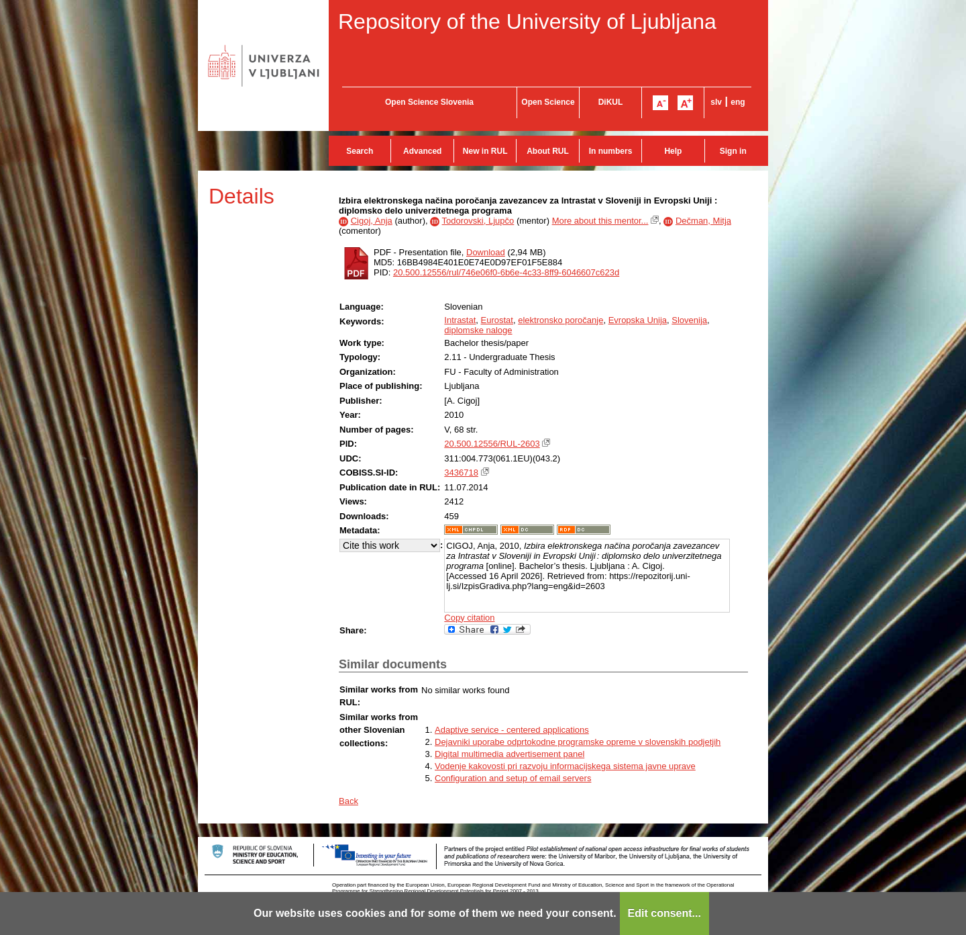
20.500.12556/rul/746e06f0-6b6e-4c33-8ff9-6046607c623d (506, 272)
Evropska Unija (637, 320)
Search (359, 151)
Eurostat (497, 320)
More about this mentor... (600, 221)
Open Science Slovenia (429, 102)
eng (738, 102)
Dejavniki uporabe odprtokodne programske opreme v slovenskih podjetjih (577, 742)
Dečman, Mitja (703, 221)
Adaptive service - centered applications (512, 730)
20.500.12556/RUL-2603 (491, 444)
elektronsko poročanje (560, 320)
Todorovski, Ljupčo (478, 221)
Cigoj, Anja (371, 221)
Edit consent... (664, 913)
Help (673, 151)
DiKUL (610, 102)
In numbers (611, 151)
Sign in (733, 151)
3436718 (461, 473)
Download (485, 252)
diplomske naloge (478, 330)
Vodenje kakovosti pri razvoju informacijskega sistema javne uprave (565, 766)
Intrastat (460, 320)
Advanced (422, 151)
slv (716, 102)
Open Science (547, 102)
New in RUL (485, 151)
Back (348, 801)
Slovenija (689, 320)
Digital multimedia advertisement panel (509, 754)
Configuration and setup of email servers (513, 778)
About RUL (548, 151)
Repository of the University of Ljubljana (527, 21)
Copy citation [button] (469, 618)
